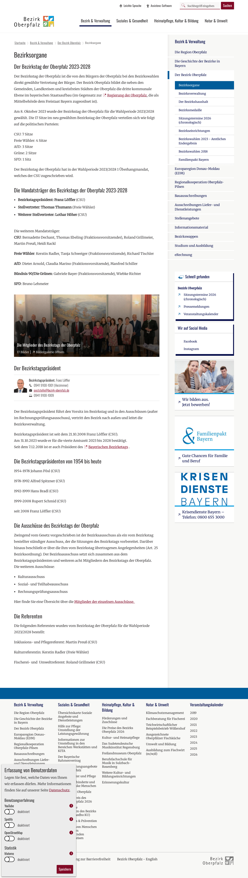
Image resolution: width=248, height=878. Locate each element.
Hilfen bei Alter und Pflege (77, 776)
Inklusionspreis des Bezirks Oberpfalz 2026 (75, 799)
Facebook (190, 341)
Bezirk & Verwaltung (95, 20)
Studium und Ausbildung (194, 246)
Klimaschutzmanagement (165, 713)
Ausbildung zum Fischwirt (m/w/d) (165, 752)
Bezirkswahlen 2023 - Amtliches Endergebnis (202, 141)
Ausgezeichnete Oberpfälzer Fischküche (163, 736)
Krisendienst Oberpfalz (74, 792)
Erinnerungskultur (115, 782)
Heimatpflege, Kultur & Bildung (176, 20)
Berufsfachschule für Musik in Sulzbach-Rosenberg (117, 762)
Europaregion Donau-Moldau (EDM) (197, 171)
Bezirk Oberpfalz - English (137, 859)
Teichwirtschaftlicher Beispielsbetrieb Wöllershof (165, 726)
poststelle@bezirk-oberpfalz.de (51, 390)
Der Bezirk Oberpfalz (190, 75)
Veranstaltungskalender (201, 314)
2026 (193, 754)
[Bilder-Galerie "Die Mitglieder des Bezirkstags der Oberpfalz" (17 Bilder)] (86, 325)
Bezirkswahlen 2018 (193, 151)
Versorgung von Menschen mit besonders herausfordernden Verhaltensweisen (77, 832)
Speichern (65, 869)
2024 (193, 742)
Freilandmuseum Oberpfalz (122, 753)
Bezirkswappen (186, 236)
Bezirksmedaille (190, 110)
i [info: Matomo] (71, 853)
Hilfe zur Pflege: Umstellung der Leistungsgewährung (73, 730)
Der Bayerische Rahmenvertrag (69, 758)
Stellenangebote (187, 218)
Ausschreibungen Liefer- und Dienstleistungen (197, 207)
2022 (193, 731)
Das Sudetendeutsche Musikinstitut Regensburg (121, 745)
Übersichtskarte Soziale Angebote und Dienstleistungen (75, 716)
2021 (193, 725)
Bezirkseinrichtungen (194, 131)
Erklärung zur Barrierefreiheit (87, 859)
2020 (193, 719)
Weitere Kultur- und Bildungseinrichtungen (119, 774)
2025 (193, 748)
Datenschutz (59, 790)
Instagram (191, 349)
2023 (193, 736)
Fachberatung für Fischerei (165, 719)
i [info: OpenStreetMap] (71, 832)
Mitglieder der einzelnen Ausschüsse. (104, 602)
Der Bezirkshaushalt (193, 102)
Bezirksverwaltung (192, 93)
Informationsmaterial (191, 227)
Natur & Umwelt (216, 20)
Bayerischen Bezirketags (108, 447)
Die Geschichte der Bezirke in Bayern (197, 63)
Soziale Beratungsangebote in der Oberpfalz (77, 768)
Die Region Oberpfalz (191, 52)
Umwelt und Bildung (161, 744)
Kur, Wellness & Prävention (77, 821)
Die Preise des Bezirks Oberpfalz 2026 (117, 729)
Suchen (227, 5)
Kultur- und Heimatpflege (120, 737)
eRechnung (183, 255)
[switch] (9, 811)
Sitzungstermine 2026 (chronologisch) (195, 120)
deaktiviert (24, 812)
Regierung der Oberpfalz (127, 95)
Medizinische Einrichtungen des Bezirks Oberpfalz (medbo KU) (77, 811)
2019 (193, 713)
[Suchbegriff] (200, 5)
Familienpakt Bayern (194, 159)
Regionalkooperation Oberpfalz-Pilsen (199, 184)
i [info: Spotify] (71, 819)
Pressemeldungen (196, 306)
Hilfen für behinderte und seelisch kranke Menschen (77, 784)
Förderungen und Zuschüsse (114, 720)
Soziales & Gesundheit (132, 20)
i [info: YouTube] (71, 805)
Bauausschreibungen (191, 196)
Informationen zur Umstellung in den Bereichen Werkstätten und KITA (77, 745)
